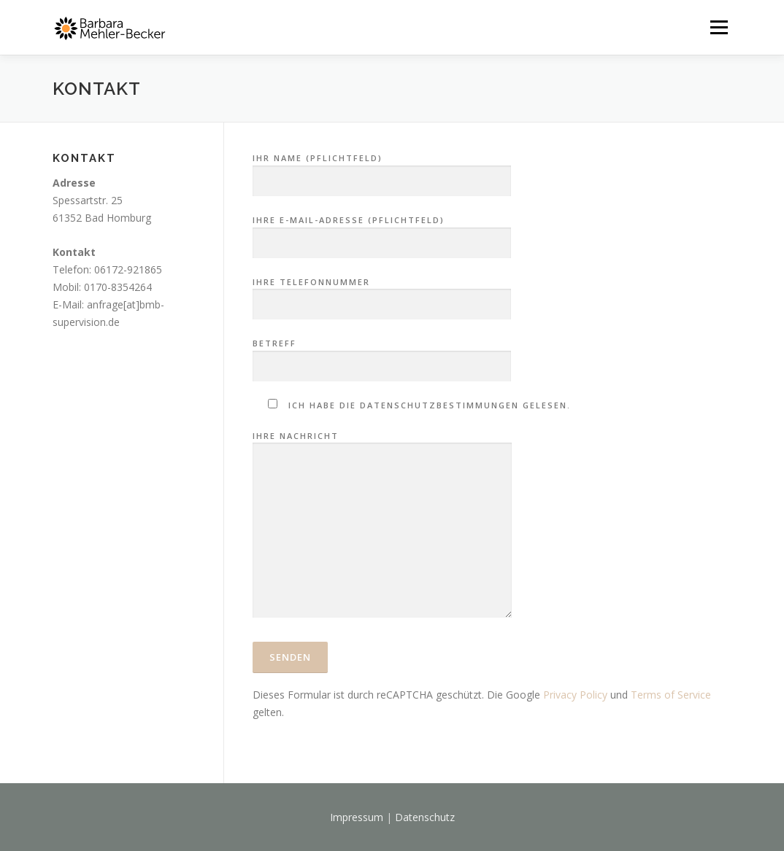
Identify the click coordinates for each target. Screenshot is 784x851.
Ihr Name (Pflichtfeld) (382, 169)
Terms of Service (671, 695)
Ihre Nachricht (382, 525)
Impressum (356, 817)
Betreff (382, 355)
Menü (718, 27)
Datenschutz (425, 817)
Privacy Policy (575, 695)
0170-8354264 (118, 287)
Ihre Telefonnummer (382, 293)
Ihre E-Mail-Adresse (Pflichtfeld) (382, 231)
